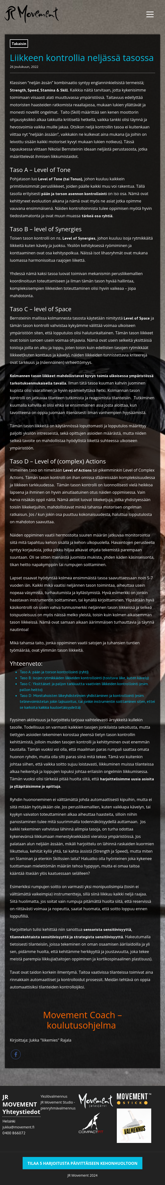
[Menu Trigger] (150, 14)
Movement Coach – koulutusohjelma (82, 1020)
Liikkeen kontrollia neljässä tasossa (82, 58)
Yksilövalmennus (54, 1096)
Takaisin (19, 43)
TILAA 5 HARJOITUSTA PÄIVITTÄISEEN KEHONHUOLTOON (82, 1163)
